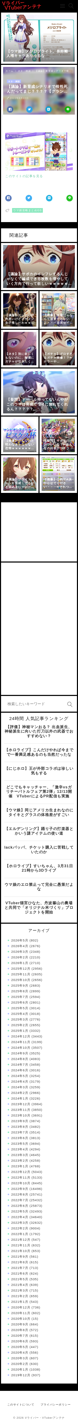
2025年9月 (19, 985)
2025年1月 (19, 1030)
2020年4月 (19, 1352)
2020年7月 (19, 1335)
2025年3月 (19, 1019)
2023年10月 (20, 1115)
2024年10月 (20, 1047)
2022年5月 (19, 1211)
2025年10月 (20, 980)
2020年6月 (19, 1341)
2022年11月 (20, 1177)
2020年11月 (20, 1313)
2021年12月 (20, 1239)
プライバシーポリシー (56, 1404)
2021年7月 (19, 1268)
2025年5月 (19, 1008)
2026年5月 (19, 940)
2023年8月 (19, 1126)
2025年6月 (19, 1002)
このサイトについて (21, 1404)
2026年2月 (19, 957)
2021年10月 (20, 1251)
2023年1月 (19, 1166)
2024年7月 (19, 1064)
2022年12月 (20, 1172)
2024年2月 (19, 1093)
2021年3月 (19, 1290)
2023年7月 (19, 1132)
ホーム (10, 71)
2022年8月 (19, 1194)
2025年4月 (19, 1013)
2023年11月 (20, 1109)
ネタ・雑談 (24, 71)
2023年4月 (19, 1149)
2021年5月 (19, 1279)
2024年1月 (19, 1098)
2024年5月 (19, 1076)
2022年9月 (19, 1189)
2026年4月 (19, 946)
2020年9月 (19, 1324)
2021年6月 (19, 1273)
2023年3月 (19, 1155)
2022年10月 (20, 1183)
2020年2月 (19, 1364)
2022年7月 (19, 1200)
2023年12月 (20, 1104)
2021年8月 (19, 1262)
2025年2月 (19, 1025)
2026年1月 (19, 963)
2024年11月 (20, 1042)
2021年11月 (20, 1245)
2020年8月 (19, 1330)
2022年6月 (19, 1205)
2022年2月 (19, 1228)
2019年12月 (20, 1375)
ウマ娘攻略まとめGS (27, 210)
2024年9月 (19, 1053)
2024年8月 (19, 1059)
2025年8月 (19, 991)
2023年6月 (19, 1138)
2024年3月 (19, 1087)
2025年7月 (19, 997)
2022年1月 (19, 1234)
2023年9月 (19, 1121)
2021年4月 (19, 1285)
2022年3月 (19, 1222)
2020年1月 (19, 1369)
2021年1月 (19, 1301)
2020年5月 (19, 1347)
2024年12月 (20, 1036)
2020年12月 (20, 1307)
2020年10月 (20, 1318)
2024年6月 (19, 1070)
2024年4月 (19, 1081)
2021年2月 (19, 1296)
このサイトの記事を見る (24, 176)
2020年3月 (19, 1358)
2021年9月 (19, 1256)
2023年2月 (19, 1160)
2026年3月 (19, 951)
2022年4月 (19, 1217)
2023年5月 (19, 1143)
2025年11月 (20, 974)
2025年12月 (20, 968)
